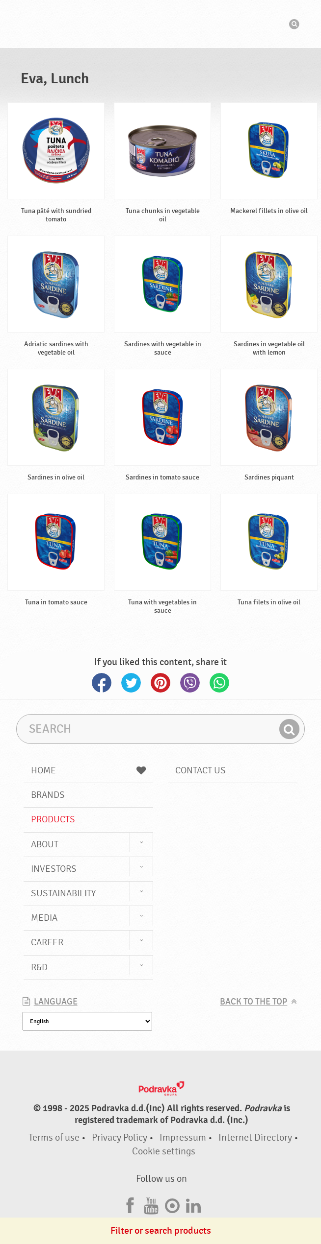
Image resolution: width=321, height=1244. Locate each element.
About (44, 844)
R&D (39, 967)
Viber (190, 683)
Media (44, 917)
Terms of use (54, 1137)
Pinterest (160, 683)
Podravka (160, 24)
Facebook (101, 683)
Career (47, 942)
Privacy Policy (119, 1137)
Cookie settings (163, 1151)
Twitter (131, 683)
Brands (48, 794)
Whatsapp (219, 683)
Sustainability (63, 893)
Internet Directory (255, 1137)
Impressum (183, 1137)
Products (53, 819)
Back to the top (253, 1002)
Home (88, 770)
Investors (54, 868)
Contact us (200, 770)
